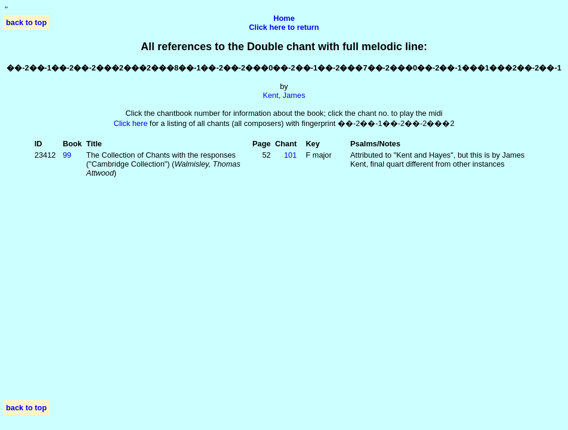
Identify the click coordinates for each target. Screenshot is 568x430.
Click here (130, 123)
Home (284, 18)
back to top (26, 22)
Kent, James (284, 95)
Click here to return (284, 27)
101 (290, 154)
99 (67, 154)
